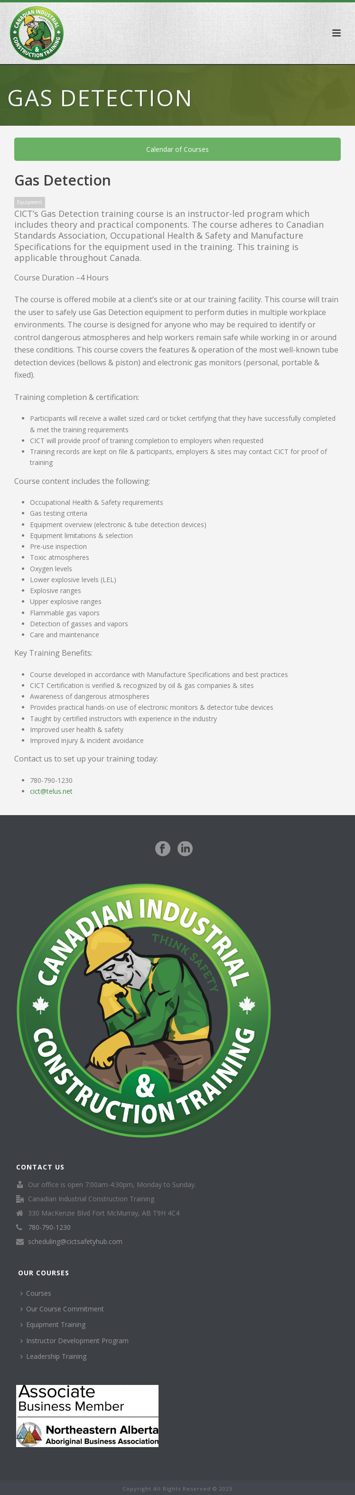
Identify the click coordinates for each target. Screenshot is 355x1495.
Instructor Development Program (74, 1340)
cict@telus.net (51, 791)
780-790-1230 (49, 1227)
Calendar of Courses (177, 149)
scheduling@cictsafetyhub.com (75, 1241)
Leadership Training (53, 1356)
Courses (35, 1293)
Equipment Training (52, 1324)
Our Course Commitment (62, 1308)
